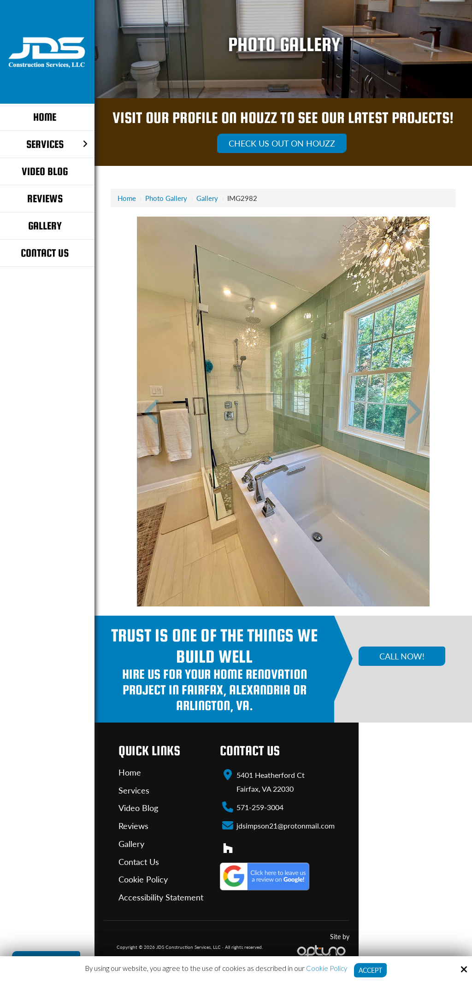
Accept (370, 970)
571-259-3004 (259, 806)
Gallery (207, 198)
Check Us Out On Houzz (282, 143)
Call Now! (402, 656)
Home (127, 198)
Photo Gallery (166, 198)
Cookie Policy (325, 968)
